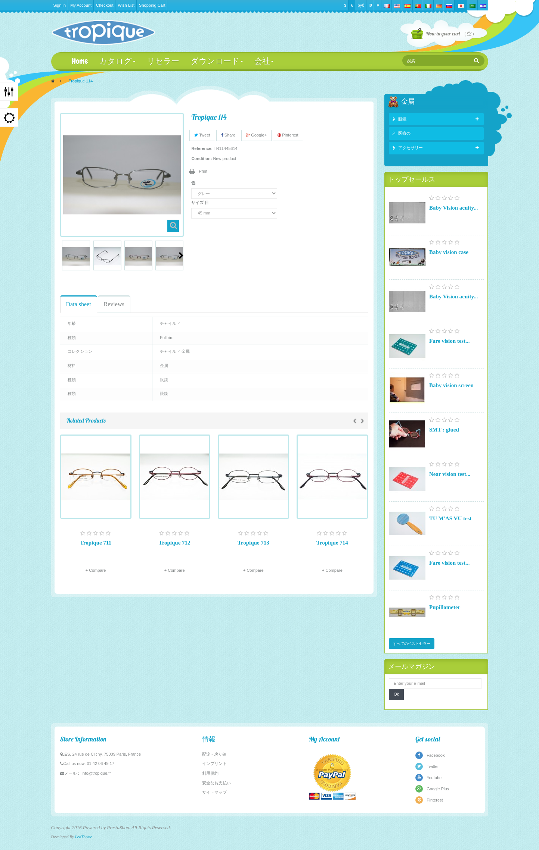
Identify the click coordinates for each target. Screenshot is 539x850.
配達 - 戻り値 (214, 754)
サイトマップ (214, 792)
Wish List (126, 5)
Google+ (256, 135)
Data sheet (78, 304)
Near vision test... (449, 474)
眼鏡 (402, 119)
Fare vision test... (449, 341)
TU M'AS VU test (450, 518)
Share (228, 135)
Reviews (114, 304)
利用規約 (210, 773)
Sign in (59, 5)
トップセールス (411, 179)
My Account (81, 5)
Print (203, 171)
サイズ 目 (200, 202)
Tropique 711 (95, 543)
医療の (404, 133)
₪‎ (370, 5)
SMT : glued (444, 430)
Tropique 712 (174, 543)
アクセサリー (410, 147)
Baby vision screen (451, 385)
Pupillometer (444, 607)
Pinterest (288, 135)
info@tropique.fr (96, 773)
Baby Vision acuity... (453, 208)
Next (181, 255)
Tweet (202, 135)
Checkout (104, 5)
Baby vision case (448, 252)
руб (360, 5)
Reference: (202, 148)
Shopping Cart (152, 5)
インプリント (214, 763)
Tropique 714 (332, 543)
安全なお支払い (216, 783)
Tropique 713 (253, 543)
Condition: (201, 158)
